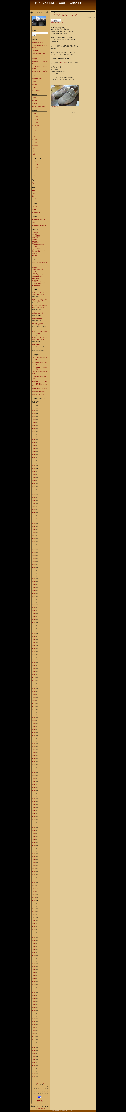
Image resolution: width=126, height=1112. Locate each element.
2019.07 (34, 622)
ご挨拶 (34, 81)
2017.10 (34, 683)
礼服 (33, 154)
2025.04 (34, 422)
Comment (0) (54, 106)
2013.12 (34, 816)
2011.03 (34, 911)
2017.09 (34, 686)
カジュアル (35, 119)
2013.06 (34, 833)
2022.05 (34, 523)
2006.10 (34, 1065)
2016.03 (34, 738)
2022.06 (34, 521)
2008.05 (34, 1010)
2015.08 (34, 758)
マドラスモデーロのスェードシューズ (63, 15)
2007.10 (34, 1030)
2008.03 (34, 1016)
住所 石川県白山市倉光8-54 (39, 53)
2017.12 (34, 677)
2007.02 (34, 1053)
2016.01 (34, 743)
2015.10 (34, 752)
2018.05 (34, 662)
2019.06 (34, 625)
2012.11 (34, 853)
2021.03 (34, 564)
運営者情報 (40, 1101)
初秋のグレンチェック (38, 394)
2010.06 (34, 937)
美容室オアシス (36, 243)
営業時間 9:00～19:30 (38, 59)
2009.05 (34, 975)
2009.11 (34, 958)
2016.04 (34, 735)
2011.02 (34, 914)
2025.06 (34, 416)
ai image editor (36, 348)
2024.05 (34, 454)
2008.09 (34, 998)
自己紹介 (34, 103)
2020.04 (34, 596)
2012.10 (34, 856)
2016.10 (34, 717)
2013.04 (34, 839)
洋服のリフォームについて (39, 225)
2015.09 (34, 755)
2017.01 (34, 709)
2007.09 (34, 1033)
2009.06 (34, 972)
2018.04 (34, 665)
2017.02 (34, 706)
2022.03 (34, 529)
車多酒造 (34, 234)
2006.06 (34, 1076)
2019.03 (34, 633)
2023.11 (34, 471)
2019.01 (34, 639)
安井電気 (34, 239)
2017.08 (34, 688)
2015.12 (34, 746)
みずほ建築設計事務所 (38, 244)
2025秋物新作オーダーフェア (39, 381)
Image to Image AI (36, 344)
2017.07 (34, 691)
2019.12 (34, 607)
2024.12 (34, 434)
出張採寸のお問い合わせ (38, 219)
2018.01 (34, 674)
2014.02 (34, 810)
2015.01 (34, 778)
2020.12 (34, 573)
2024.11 (34, 437)
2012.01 (34, 882)
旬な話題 (34, 206)
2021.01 (34, 570)
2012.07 (34, 865)
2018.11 (34, 645)
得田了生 (34, 253)
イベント (34, 75)
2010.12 (34, 920)
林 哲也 (34, 255)
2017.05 (34, 697)
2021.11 (34, 541)
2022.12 (34, 503)
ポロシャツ (35, 145)
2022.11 (34, 506)
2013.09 (34, 825)
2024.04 (34, 457)
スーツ (34, 113)
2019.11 (34, 610)
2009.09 (34, 963)
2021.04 (34, 561)
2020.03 (34, 599)
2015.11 (34, 749)
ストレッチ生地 (36, 90)
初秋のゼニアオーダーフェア (39, 388)
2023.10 (34, 474)
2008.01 (34, 1021)
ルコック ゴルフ (36, 283)
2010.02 (34, 949)
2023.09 (34, 477)
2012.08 (34, 862)
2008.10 (34, 995)
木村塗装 (34, 241)
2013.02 (34, 845)
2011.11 (34, 888)
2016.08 (34, 723)
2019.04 (34, 631)
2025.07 (34, 413)
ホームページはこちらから (39, 106)
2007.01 (34, 1056)
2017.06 (34, 694)
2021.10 (34, 544)
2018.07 (34, 657)
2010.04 (34, 943)
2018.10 (34, 648)
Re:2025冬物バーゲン (37, 318)
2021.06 (34, 555)
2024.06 (34, 451)
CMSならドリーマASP (40, 1108)
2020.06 (34, 590)
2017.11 (34, 680)
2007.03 (34, 1050)
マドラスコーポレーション (39, 282)
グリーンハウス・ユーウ (38, 250)
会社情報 (34, 100)
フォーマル (35, 122)
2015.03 (34, 772)
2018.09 (34, 651)
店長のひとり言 (36, 212)
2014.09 (34, 790)
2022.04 (34, 526)
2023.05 (34, 489)
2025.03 (34, 425)
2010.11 (34, 923)
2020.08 (34, 584)
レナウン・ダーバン (37, 269)
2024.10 (34, 439)
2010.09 (34, 929)
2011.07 (34, 900)
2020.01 (34, 604)
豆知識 (34, 209)
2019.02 (34, 636)
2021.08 (34, 549)
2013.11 (34, 819)
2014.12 (34, 781)
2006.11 (34, 1062)
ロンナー (34, 266)
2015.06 (34, 764)
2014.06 (34, 798)
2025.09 (34, 408)
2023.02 (34, 497)
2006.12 (34, 1059)
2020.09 (34, 581)
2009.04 (34, 978)
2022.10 (34, 509)
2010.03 (34, 946)
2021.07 (34, 552)
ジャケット (35, 116)
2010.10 (34, 926)
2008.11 (34, 992)
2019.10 (34, 613)
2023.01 (34, 500)
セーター (34, 131)
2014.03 (34, 807)
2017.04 (34, 700)
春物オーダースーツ (37, 42)
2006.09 (34, 1068)
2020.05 (34, 593)
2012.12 (34, 851)
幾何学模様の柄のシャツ (38, 391)
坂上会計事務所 (36, 236)
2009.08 (34, 966)
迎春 (33, 196)
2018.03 (34, 668)
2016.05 (34, 732)
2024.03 (34, 460)
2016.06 (34, 729)
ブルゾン (34, 151)
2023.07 (34, 483)
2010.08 (34, 932)
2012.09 (34, 859)
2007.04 (34, 1047)
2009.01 (34, 987)
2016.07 (34, 726)
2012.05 (34, 871)
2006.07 (34, 1073)
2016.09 (34, 720)
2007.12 (34, 1024)
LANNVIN (35, 280)
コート (34, 136)
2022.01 (34, 535)
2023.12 (34, 468)
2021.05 (34, 558)
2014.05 (34, 801)
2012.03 (34, 877)
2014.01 (34, 813)
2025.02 (34, 428)
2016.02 (34, 741)
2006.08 (34, 1071)
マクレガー (35, 271)
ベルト (34, 148)
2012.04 (34, 874)
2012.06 (34, 868)
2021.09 (34, 547)
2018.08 (34, 654)
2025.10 (34, 405)
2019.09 (34, 616)
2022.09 (34, 512)
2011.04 (34, 908)
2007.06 (34, 1042)
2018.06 (34, 660)
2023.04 (34, 492)
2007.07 (34, 1039)
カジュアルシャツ (36, 125)
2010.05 (34, 940)
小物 (33, 190)
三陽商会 (34, 268)
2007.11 (34, 1027)
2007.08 (34, 1036)
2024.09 (34, 442)
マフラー (34, 199)
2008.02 (34, 1018)
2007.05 (34, 1045)
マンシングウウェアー (38, 275)
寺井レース (35, 237)
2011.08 (34, 897)
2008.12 (34, 990)
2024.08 (34, 445)
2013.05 (34, 836)
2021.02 (34, 567)
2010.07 (34, 935)
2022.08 (34, 515)
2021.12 (34, 538)
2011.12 (34, 885)
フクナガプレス (36, 248)
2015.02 (34, 775)
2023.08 (34, 480)
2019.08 (34, 619)
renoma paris (35, 278)
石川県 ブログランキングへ (57, 23)
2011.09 (34, 894)
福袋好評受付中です (37, 50)
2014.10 (34, 787)
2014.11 (34, 784)
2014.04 (34, 804)
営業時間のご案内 (36, 78)
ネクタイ (34, 142)
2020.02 (34, 602)
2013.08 (34, 827)
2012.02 (34, 880)
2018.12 (34, 642)
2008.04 (34, 1013)
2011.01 (34, 917)
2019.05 (34, 628)
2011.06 (34, 903)
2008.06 (34, 1007)
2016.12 (34, 712)
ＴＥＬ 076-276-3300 (37, 56)
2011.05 (34, 906)
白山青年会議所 (36, 285)
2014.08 (34, 793)
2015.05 (34, 767)
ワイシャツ (35, 139)
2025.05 (34, 419)
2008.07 (34, 1004)
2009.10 (34, 961)
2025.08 (34, 410)
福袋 (33, 193)
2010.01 (34, 952)
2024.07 (34, 448)
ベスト (34, 133)
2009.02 (34, 984)
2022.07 (34, 518)
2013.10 (34, 822)
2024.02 (34, 463)
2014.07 (34, 796)
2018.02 (34, 671)
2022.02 (34, 532)
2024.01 (34, 465)
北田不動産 (35, 232)
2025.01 (34, 431)
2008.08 (34, 1001)
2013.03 (34, 842)
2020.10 (34, 578)
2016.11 (34, 715)
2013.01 (34, 848)
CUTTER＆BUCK (36, 276)
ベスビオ (34, 273)
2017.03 (34, 703)
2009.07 (34, 969)
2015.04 (34, 770)
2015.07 (34, 761)
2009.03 (34, 981)
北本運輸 (34, 246)
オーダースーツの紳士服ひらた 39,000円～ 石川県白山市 (56, 3)
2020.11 (34, 576)
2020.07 (34, 587)
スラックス (35, 128)
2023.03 (34, 494)
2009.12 (34, 955)
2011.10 (34, 891)
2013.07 (34, 830)
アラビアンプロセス (37, 251)
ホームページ (64, 62)
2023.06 (34, 486)
